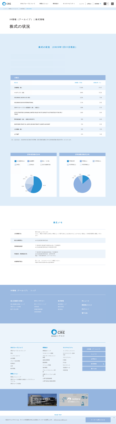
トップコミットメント (69, 350)
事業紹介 (56, 3)
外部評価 (65, 370)
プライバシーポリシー (60, 420)
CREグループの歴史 (15, 383)
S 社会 (64, 362)
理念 (11, 353)
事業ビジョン (44, 3)
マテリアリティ (67, 357)
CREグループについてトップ (18, 350)
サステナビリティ (69, 3)
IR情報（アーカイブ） (13, 8)
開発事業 (45, 362)
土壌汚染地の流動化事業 (49, 381)
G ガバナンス (66, 365)
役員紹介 (12, 363)
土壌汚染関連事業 (47, 378)
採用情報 (98, 3)
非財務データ (66, 367)
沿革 (11, 366)
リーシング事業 (47, 365)
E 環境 (64, 360)
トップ (5, 8)
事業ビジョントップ (15, 377)
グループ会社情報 (15, 361)
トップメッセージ (15, 355)
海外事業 (45, 367)
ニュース (81, 3)
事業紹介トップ (47, 350)
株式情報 (23, 8)
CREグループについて (27, 3)
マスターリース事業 (48, 353)
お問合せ (89, 3)
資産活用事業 (46, 360)
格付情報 (12, 368)
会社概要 (12, 358)
